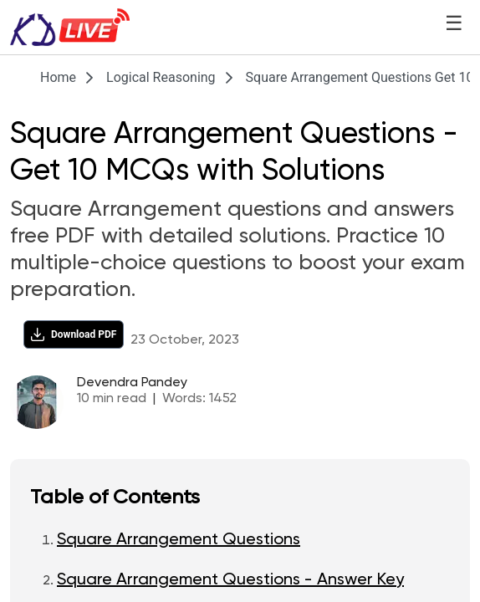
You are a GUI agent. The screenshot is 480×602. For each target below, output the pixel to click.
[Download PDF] (73, 334)
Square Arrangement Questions (178, 540)
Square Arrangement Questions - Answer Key (230, 580)
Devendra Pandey (132, 383)
